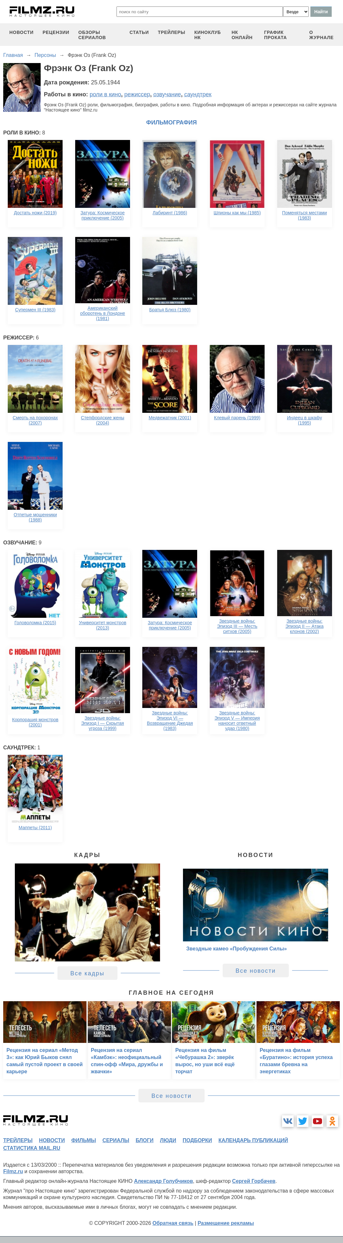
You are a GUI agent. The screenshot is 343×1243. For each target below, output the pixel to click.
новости (21, 32)
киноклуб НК (207, 35)
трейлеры (171, 32)
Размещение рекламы (225, 1223)
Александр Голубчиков (163, 1181)
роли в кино (105, 94)
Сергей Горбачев (253, 1181)
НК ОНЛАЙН (242, 35)
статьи (139, 32)
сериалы (115, 1140)
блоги (144, 1140)
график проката (275, 35)
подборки (197, 1140)
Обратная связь (173, 1223)
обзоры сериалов (92, 35)
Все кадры (87, 973)
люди (168, 1140)
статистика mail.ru (31, 1148)
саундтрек (197, 94)
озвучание (167, 94)
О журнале (321, 35)
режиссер (137, 94)
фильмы (83, 1140)
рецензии (56, 32)
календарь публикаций (253, 1140)
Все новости (256, 971)
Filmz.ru (13, 1171)
